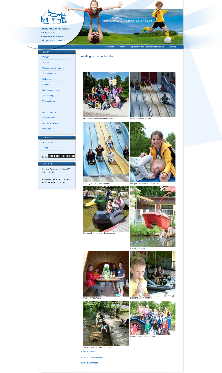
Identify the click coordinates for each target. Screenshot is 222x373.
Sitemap (172, 47)
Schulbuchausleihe (50, 90)
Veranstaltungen (49, 101)
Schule (45, 62)
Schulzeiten (47, 142)
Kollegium (46, 79)
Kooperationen (49, 118)
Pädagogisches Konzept (53, 68)
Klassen (46, 84)
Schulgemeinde (49, 73)
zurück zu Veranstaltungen (92, 357)
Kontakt (122, 47)
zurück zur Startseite (89, 363)
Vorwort (45, 57)
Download (46, 129)
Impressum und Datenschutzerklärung (147, 47)
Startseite (109, 47)
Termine (46, 148)
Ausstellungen (48, 95)
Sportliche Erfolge (50, 123)
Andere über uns (49, 112)
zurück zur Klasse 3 (89, 352)
